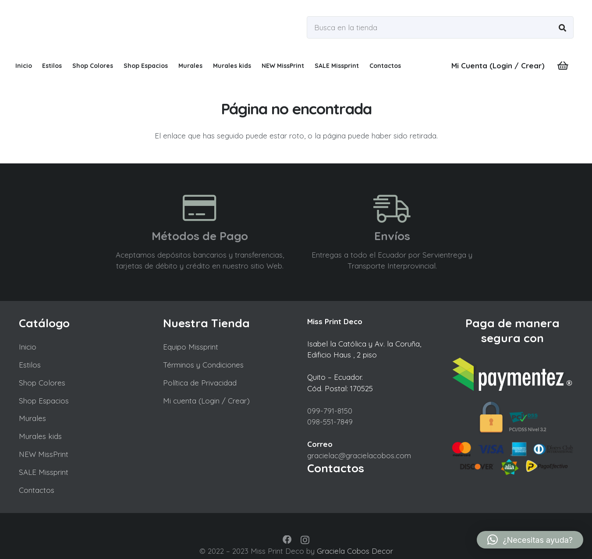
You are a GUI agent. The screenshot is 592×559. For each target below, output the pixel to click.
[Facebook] (287, 539)
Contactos (36, 490)
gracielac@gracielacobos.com (359, 455)
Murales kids (40, 436)
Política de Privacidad (200, 382)
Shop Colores (42, 382)
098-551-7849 (330, 421)
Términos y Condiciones (203, 364)
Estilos (30, 364)
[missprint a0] (88, 27)
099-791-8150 (329, 410)
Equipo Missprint (190, 346)
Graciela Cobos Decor (355, 550)
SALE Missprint (43, 472)
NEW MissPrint (43, 454)
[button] (530, 539)
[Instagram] (305, 540)
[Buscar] (562, 27)
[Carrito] (562, 66)
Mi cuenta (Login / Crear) (206, 400)
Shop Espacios (44, 400)
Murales (32, 418)
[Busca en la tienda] (440, 27)
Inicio (27, 346)
